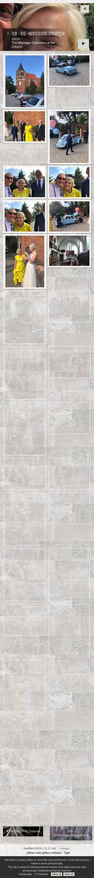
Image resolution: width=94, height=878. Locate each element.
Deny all (69, 874)
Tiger (67, 852)
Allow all (56, 874)
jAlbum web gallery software (44, 852)
